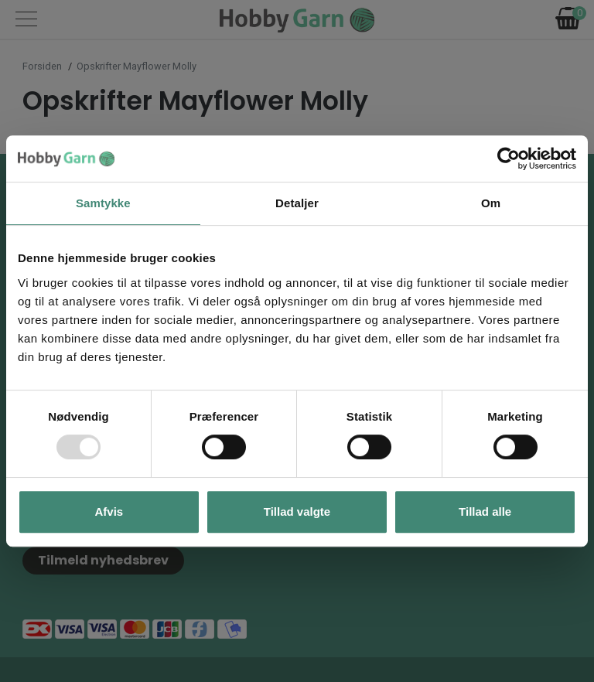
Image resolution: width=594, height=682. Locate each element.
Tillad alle (485, 511)
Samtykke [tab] (103, 203)
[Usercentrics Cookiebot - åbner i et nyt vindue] (508, 158)
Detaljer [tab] (297, 203)
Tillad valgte (297, 511)
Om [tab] (490, 203)
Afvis (108, 511)
